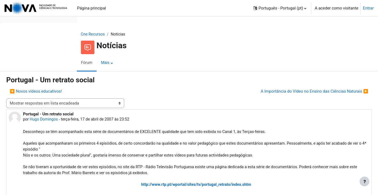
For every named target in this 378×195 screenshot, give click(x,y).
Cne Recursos (127, 34)
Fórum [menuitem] (121, 63)
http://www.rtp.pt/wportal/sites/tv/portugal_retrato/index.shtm (230, 187)
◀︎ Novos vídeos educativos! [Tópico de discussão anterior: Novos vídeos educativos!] (117, 91)
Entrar (368, 8)
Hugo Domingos (126, 120)
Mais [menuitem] (140, 63)
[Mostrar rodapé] (364, 181)
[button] (279, 8)
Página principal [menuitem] (91, 8)
